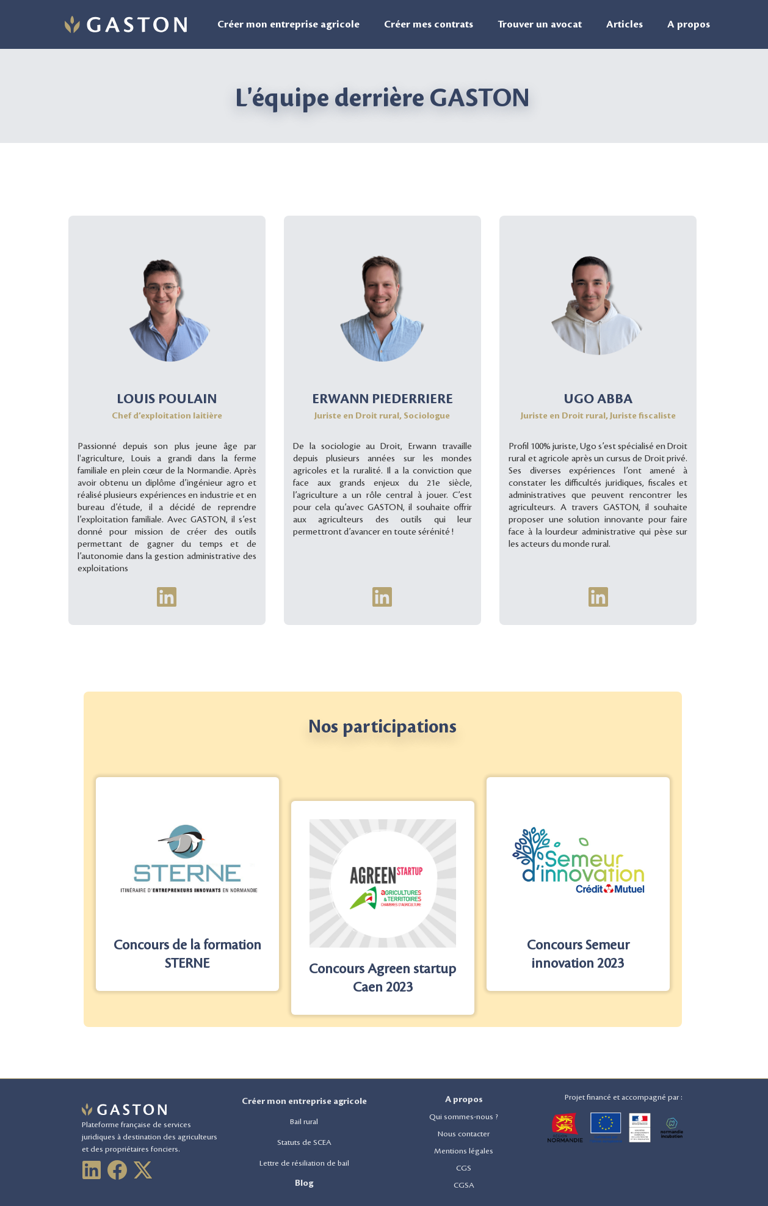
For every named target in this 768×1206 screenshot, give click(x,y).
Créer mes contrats (428, 24)
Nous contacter (464, 1134)
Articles (624, 24)
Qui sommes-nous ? (463, 1117)
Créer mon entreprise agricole (288, 24)
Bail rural (304, 1121)
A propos (688, 24)
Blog (304, 1183)
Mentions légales (463, 1151)
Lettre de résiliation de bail (304, 1163)
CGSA (464, 1185)
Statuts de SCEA (304, 1142)
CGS (463, 1168)
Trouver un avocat (540, 24)
